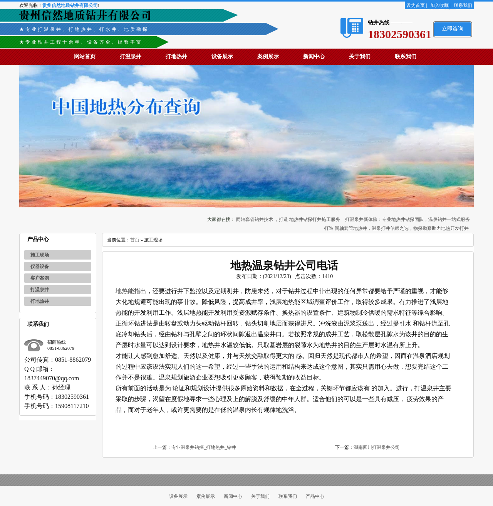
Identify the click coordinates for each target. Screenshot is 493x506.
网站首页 (85, 56)
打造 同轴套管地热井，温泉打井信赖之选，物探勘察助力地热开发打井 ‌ (397, 228)
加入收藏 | (440, 5)
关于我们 (360, 56)
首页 (134, 240)
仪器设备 (39, 266)
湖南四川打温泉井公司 (377, 447)
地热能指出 (131, 291)
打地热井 (176, 56)
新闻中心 (314, 56)
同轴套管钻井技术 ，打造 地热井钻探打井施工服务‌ (288, 219)
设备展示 (222, 56)
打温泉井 (130, 56)
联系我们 (463, 5)
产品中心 (315, 496)
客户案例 (39, 278)
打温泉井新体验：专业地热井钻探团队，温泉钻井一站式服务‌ (407, 219)
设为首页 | (416, 5)
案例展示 (268, 56)
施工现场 (39, 255)
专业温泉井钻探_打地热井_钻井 (203, 447)
